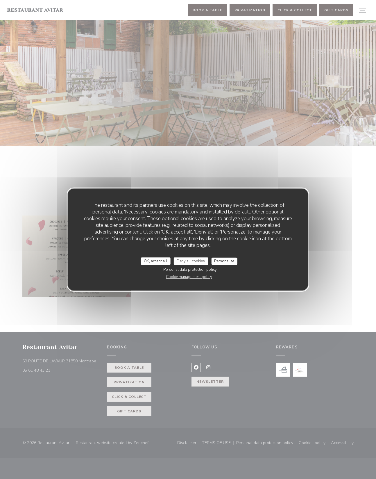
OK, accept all (155, 260)
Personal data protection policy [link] (190, 269)
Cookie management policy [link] (189, 276)
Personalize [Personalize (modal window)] (224, 260)
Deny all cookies (191, 260)
